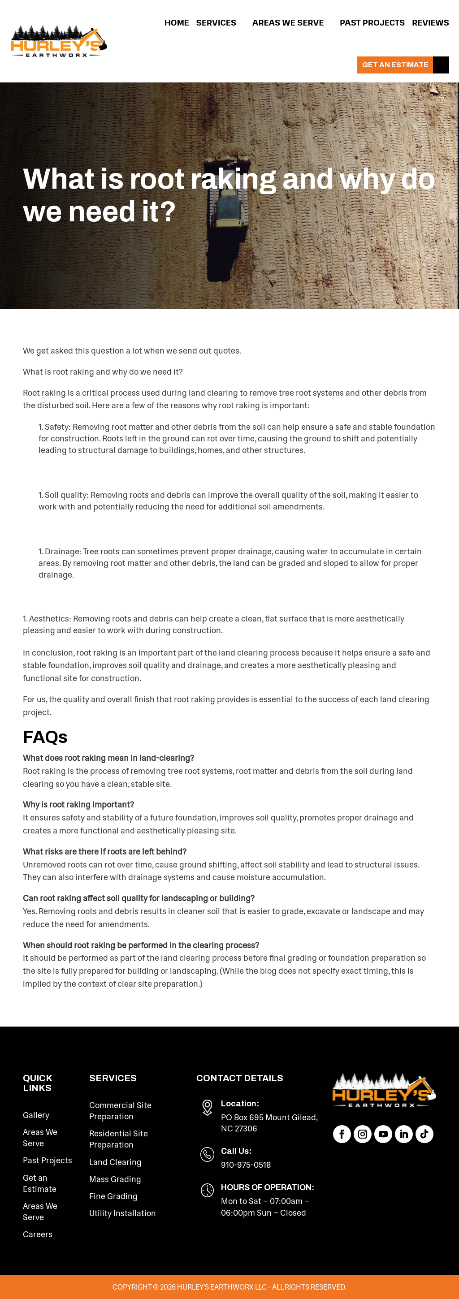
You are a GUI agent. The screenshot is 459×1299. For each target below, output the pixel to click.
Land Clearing (115, 1162)
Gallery (36, 1115)
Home (177, 22)
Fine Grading (113, 1196)
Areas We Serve (288, 22)
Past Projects (372, 22)
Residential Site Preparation (118, 1139)
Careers (37, 1234)
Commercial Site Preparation (120, 1111)
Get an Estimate (395, 65)
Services (216, 22)
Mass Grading (115, 1179)
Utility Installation (122, 1213)
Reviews (430, 22)
